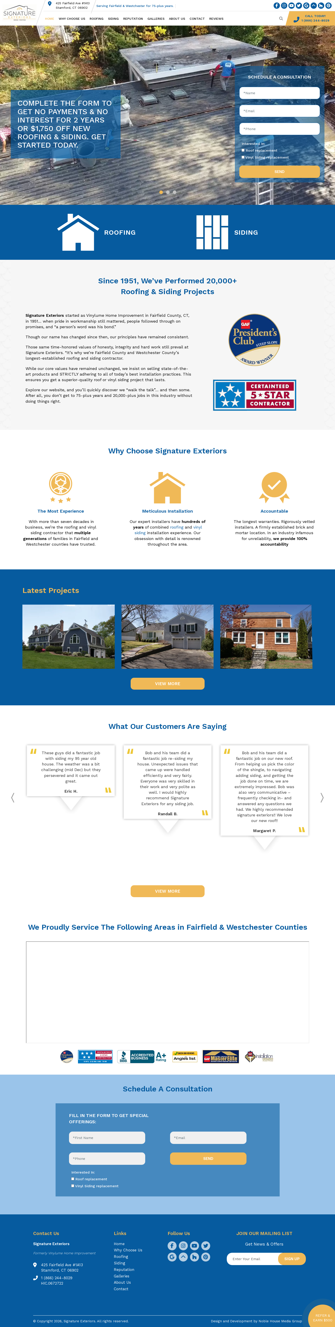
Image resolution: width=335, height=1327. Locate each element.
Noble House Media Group (280, 1321)
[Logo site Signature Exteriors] (21, 12)
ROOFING (120, 232)
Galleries (155, 18)
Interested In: (253, 144)
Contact (197, 18)
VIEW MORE (167, 683)
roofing (177, 527)
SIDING (246, 232)
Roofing (97, 18)
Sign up (292, 1259)
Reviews (216, 18)
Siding (113, 18)
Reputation (133, 18)
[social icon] (277, 5)
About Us (177, 18)
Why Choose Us (72, 18)
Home (49, 18)
